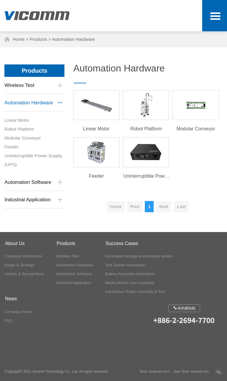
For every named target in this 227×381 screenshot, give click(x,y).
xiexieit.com (200, 371)
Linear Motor (18, 120)
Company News (18, 311)
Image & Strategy (19, 265)
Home (19, 39)
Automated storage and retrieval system (139, 256)
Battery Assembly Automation (130, 274)
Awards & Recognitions (24, 274)
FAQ (8, 320)
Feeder (13, 146)
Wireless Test (67, 256)
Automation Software (74, 274)
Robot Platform (21, 129)
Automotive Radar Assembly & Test (135, 291)
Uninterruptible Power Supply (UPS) (33, 160)
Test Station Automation (125, 265)
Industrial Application (73, 283)
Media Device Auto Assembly (130, 283)
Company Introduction (23, 256)
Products (38, 39)
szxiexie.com (159, 371)
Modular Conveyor (24, 137)
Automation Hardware (73, 39)
